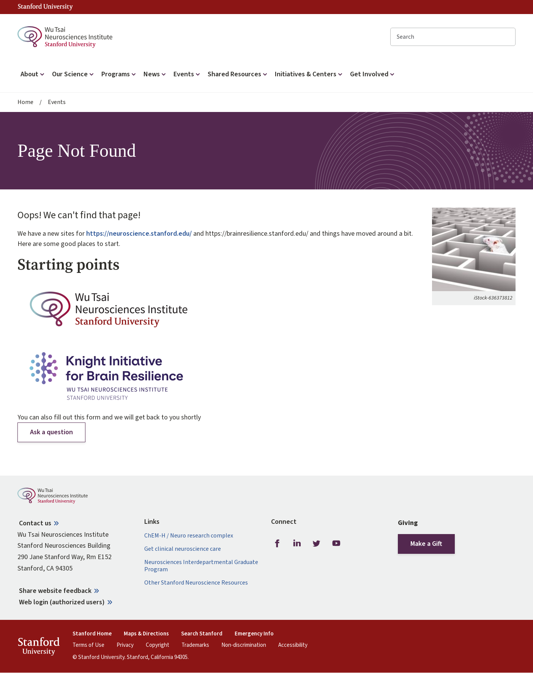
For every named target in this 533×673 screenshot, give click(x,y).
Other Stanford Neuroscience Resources (196, 582)
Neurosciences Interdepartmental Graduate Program (201, 566)
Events (57, 102)
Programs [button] (119, 74)
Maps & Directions (146, 633)
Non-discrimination (243, 645)
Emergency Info (254, 633)
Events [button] (187, 74)
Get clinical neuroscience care (182, 549)
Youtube (336, 543)
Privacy (125, 645)
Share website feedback (55, 591)
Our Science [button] (73, 74)
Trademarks (195, 645)
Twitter (317, 543)
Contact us (35, 523)
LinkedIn (297, 543)
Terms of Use (88, 645)
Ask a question (51, 432)
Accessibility (293, 645)
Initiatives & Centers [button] (309, 74)
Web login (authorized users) (62, 602)
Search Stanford (201, 633)
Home (25, 102)
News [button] (155, 74)
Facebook (277, 543)
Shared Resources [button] (238, 74)
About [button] (33, 74)
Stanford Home (92, 633)
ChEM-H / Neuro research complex (188, 535)
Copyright (157, 645)
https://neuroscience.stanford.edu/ (139, 233)
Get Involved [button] (373, 74)
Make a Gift (426, 543)
